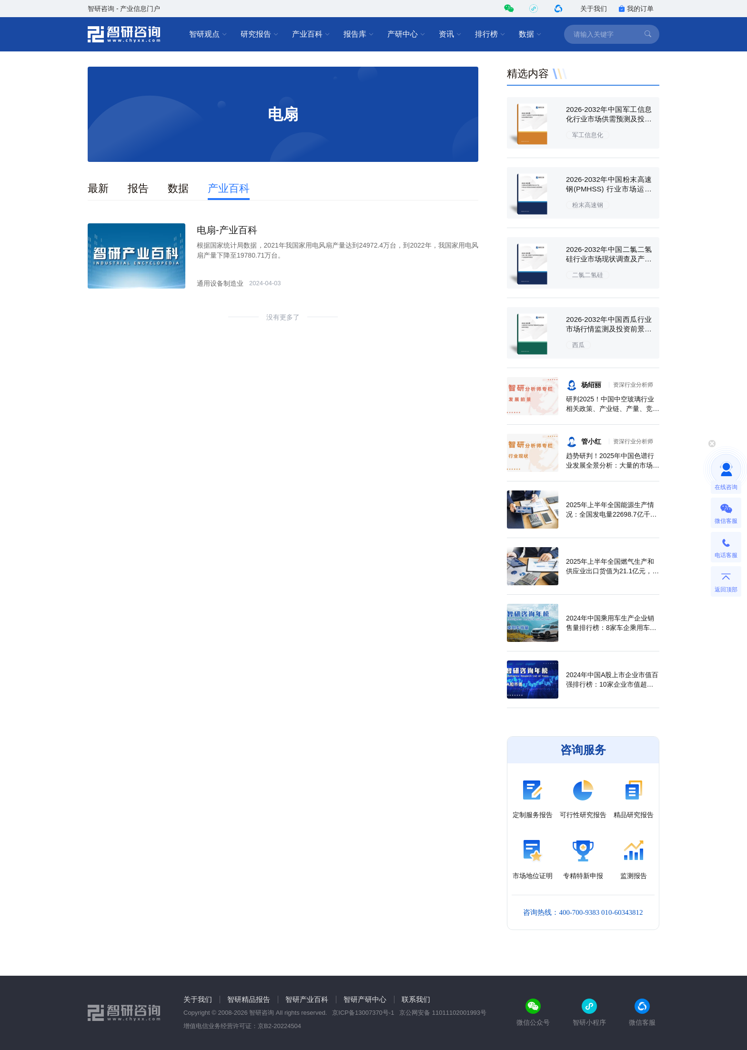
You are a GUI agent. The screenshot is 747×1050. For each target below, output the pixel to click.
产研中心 (406, 34)
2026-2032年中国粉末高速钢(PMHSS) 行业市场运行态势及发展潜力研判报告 (609, 188)
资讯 (450, 34)
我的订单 (636, 8)
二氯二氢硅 (587, 275)
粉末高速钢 (587, 205)
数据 (530, 34)
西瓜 (578, 345)
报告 (138, 188)
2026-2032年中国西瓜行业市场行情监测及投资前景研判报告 (609, 328)
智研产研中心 (364, 999)
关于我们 (593, 8)
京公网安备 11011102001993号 (442, 1012)
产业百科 (311, 34)
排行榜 (490, 34)
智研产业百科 (306, 999)
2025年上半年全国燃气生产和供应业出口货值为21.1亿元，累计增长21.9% (612, 571)
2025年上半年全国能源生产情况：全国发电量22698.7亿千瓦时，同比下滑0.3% (611, 514)
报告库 (358, 34)
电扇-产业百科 (227, 230)
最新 (98, 188)
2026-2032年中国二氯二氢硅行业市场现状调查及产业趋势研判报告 (609, 258)
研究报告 (260, 34)
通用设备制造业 (220, 283)
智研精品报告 (248, 999)
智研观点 (208, 34)
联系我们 (416, 999)
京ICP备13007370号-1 (363, 1012)
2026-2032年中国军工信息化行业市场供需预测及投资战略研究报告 (609, 118)
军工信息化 (587, 135)
